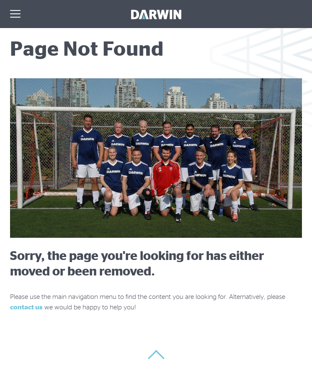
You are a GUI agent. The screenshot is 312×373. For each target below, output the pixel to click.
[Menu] (15, 15)
